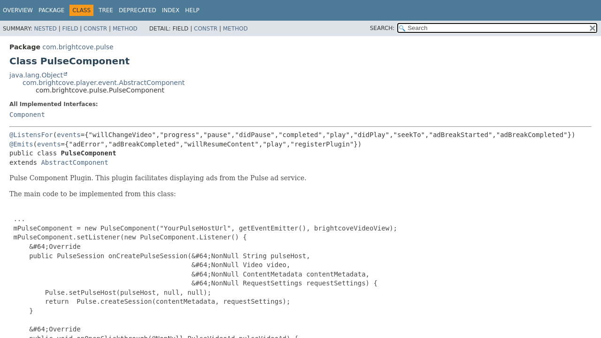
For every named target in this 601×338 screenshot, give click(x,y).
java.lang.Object (36, 75)
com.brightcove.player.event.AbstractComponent (104, 82)
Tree (106, 10)
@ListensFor (31, 134)
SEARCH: (382, 28)
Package (51, 10)
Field (70, 28)
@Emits (21, 144)
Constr (95, 28)
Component (27, 114)
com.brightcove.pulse (77, 47)
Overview (18, 10)
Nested (45, 28)
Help (192, 10)
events (69, 134)
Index (171, 10)
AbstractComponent (74, 162)
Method (125, 28)
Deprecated (137, 10)
